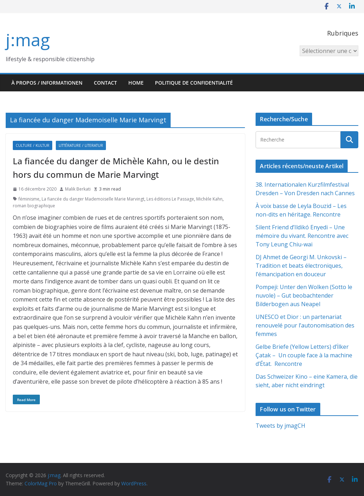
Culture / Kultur (32, 145)
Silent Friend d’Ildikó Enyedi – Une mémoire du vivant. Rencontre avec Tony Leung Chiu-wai (302, 235)
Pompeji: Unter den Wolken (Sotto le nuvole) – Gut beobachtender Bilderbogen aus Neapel (304, 295)
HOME (136, 82)
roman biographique (34, 206)
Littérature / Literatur (81, 145)
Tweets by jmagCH (280, 426)
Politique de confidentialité (194, 82)
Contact (105, 82)
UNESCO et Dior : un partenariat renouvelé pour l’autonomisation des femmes (305, 325)
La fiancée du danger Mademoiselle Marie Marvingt (93, 199)
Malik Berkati (78, 189)
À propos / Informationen (46, 82)
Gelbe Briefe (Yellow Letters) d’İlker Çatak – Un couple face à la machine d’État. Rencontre (304, 355)
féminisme (28, 199)
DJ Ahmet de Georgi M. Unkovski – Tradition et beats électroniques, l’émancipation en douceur (301, 265)
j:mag (28, 39)
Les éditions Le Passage (170, 199)
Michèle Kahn (209, 199)
